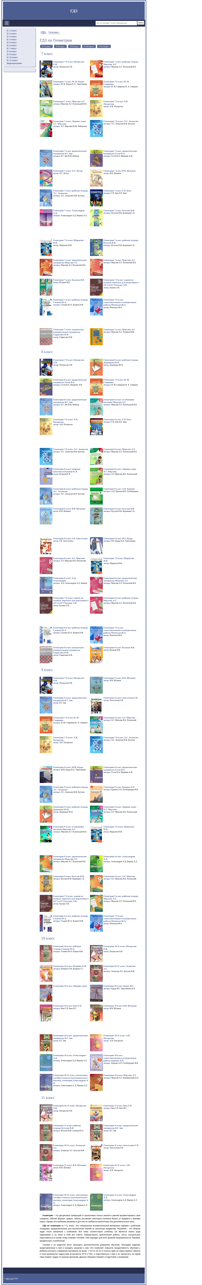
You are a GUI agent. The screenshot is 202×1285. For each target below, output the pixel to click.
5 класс (13, 42)
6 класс (13, 45)
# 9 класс (74, 46)
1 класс (13, 30)
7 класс (13, 48)
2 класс (13, 33)
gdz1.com (9, 1278)
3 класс (13, 36)
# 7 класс (46, 46)
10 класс (13, 57)
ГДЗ (73, 11)
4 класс (13, 39)
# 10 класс (89, 46)
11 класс (13, 60)
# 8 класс (60, 46)
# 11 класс (104, 46)
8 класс (13, 51)
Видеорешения (14, 63)
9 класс (13, 54)
